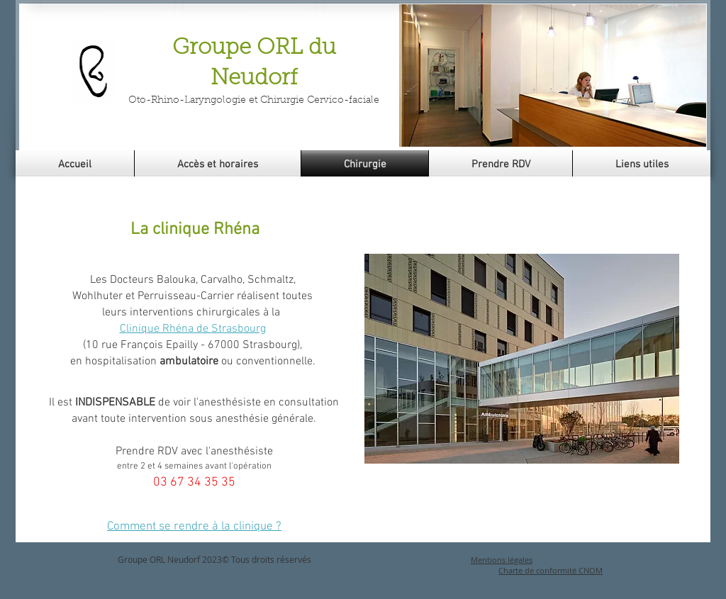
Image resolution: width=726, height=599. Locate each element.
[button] (552, 75)
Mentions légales (501, 559)
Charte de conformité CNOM (550, 570)
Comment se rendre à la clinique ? (194, 527)
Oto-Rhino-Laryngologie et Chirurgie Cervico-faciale (253, 101)
